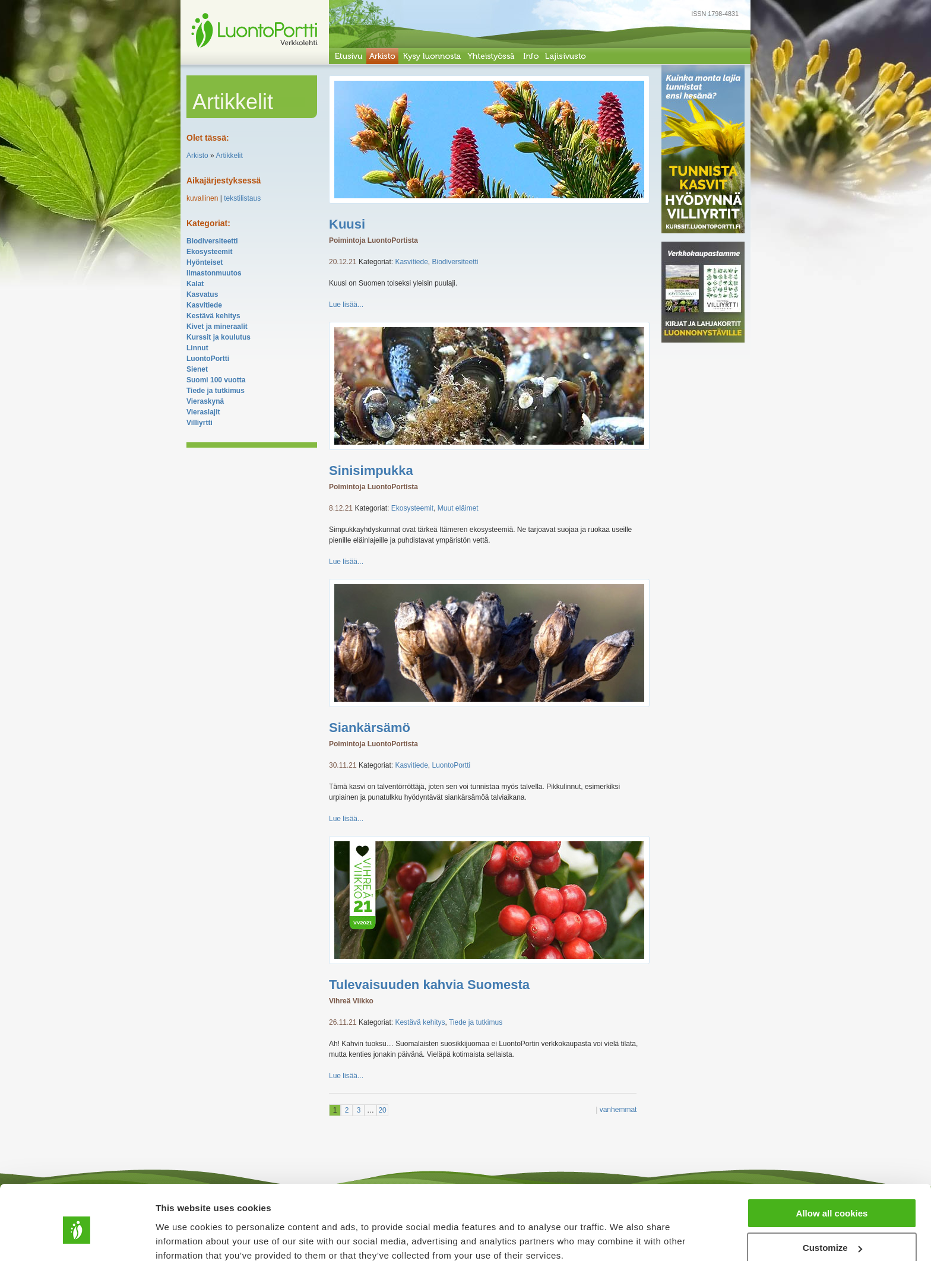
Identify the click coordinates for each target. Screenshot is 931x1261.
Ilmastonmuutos (214, 273)
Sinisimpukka (371, 470)
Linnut (197, 348)
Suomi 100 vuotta (215, 380)
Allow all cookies (832, 1162)
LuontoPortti (207, 358)
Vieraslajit (203, 412)
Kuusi (347, 224)
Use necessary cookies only (831, 1232)
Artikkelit (229, 155)
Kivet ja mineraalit (217, 326)
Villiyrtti (199, 423)
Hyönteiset (204, 262)
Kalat (195, 284)
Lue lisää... (346, 304)
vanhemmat (618, 1109)
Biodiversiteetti (212, 241)
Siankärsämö (369, 727)
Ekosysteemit (209, 252)
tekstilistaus (242, 198)
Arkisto (197, 155)
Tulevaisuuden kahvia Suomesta (429, 984)
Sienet (197, 369)
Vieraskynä (205, 401)
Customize (832, 1197)
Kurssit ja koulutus (218, 337)
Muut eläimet (458, 508)
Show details (183, 1237)
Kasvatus (202, 294)
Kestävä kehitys (213, 316)
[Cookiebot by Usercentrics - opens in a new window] (77, 1238)
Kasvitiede (204, 305)
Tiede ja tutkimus (215, 390)
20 (382, 1110)
